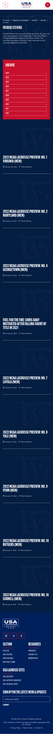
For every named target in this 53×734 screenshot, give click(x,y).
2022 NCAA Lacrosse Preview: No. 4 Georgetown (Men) (25, 268)
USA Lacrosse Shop (10, 684)
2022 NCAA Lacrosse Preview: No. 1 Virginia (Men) (25, 159)
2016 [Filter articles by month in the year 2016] (7, 113)
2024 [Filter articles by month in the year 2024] (7, 77)
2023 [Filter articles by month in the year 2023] (7, 82)
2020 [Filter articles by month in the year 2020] (7, 95)
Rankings (32, 651)
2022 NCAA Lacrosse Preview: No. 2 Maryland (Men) (25, 214)
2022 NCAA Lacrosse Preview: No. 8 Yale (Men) (25, 434)
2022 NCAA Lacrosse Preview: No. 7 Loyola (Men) (25, 380)
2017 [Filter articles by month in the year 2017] (7, 109)
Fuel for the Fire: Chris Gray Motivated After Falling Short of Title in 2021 (24, 324)
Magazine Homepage (21, 20)
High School (8, 655)
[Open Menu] (47, 4)
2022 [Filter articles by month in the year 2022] (7, 86)
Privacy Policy (15, 728)
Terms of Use (27, 728)
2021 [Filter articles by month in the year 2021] (7, 91)
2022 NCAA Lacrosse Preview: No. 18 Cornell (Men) (26, 597)
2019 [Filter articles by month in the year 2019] (7, 100)
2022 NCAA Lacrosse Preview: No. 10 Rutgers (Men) (26, 543)
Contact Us (32, 655)
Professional (8, 658)
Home (7, 20)
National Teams (9, 662)
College (6, 651)
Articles (34, 20)
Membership (33, 658)
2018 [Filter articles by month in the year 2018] (7, 104)
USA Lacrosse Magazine (12, 680)
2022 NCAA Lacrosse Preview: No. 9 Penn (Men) (25, 489)
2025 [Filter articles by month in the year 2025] (7, 73)
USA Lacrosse (8, 677)
